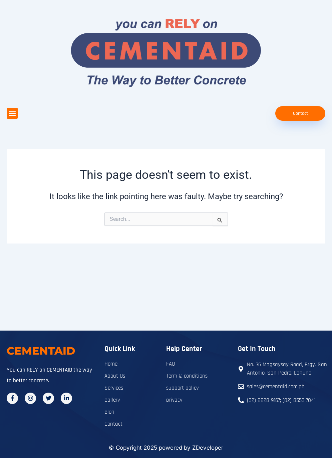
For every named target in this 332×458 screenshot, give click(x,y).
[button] (12, 113)
